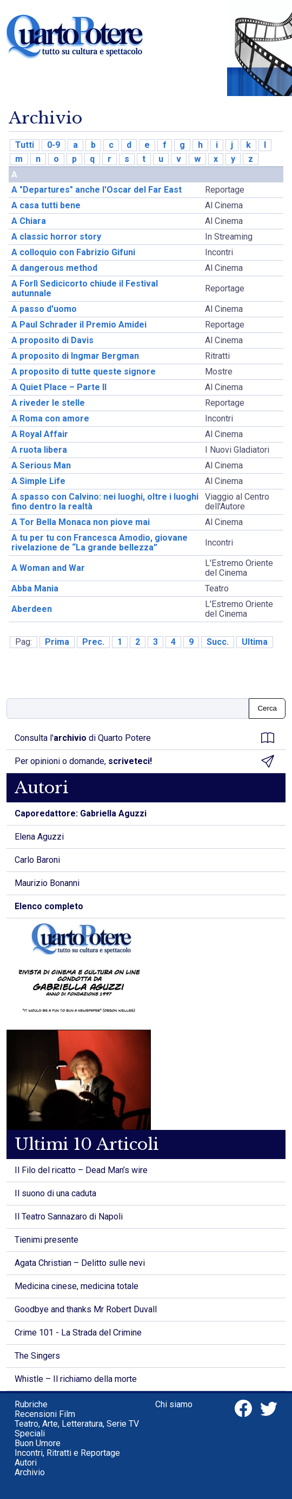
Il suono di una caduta (55, 1193)
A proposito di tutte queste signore (83, 371)
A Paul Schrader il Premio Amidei (79, 324)
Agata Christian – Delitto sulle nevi (80, 1263)
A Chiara (28, 221)
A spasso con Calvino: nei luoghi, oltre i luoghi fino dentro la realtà (104, 502)
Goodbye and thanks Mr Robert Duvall (86, 1309)
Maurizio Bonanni (47, 883)
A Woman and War (48, 568)
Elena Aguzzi (39, 837)
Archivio (30, 1472)
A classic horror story (56, 236)
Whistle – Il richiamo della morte (76, 1379)
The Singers (37, 1356)
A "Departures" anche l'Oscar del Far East (96, 190)
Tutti (24, 145)
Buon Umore (38, 1443)
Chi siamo (174, 1404)
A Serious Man (41, 465)
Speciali (30, 1433)
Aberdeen (31, 609)
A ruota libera (39, 450)
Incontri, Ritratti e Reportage (67, 1453)
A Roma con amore (50, 418)
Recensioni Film (45, 1414)
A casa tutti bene (46, 205)
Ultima (255, 642)
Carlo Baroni (37, 860)
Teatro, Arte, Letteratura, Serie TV (77, 1424)
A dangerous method (54, 268)
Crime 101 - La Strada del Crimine (78, 1332)
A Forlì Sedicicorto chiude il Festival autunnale (84, 288)
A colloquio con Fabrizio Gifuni (73, 252)
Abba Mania (34, 588)
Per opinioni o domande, (144, 761)
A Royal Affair (39, 434)
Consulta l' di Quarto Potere (144, 738)
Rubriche (31, 1404)
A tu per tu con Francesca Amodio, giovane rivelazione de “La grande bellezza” (99, 543)
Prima (57, 642)
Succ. (218, 642)
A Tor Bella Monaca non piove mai (80, 522)
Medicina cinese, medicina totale (76, 1286)
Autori (26, 1462)
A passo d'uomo (44, 309)
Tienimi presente (46, 1240)
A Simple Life (38, 481)
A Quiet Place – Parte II (59, 387)
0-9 (53, 145)
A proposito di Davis (52, 340)
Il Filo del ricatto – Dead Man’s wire (81, 1170)
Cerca (267, 708)
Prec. (93, 642)
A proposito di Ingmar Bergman (75, 356)
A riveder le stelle (48, 403)
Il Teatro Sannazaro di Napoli (69, 1216)
